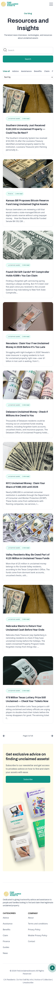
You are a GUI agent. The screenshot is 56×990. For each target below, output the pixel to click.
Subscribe (27, 779)
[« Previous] (4, 736)
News (5, 953)
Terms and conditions (38, 923)
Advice (15, 71)
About (31, 917)
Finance (6, 941)
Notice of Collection (43, 980)
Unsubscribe (28, 983)
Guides (6, 947)
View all (6, 71)
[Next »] (51, 736)
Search (28, 59)
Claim (47, 71)
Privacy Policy (34, 929)
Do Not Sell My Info (25, 980)
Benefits (38, 71)
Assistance (26, 71)
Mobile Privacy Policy (37, 935)
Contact (31, 941)
